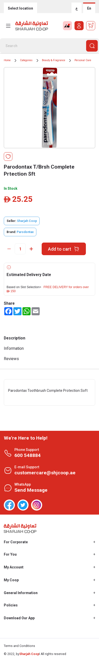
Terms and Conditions (19, 646)
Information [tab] (14, 348)
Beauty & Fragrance (53, 60)
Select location (20, 8)
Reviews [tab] (11, 358)
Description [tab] (14, 338)
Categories (26, 60)
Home (7, 60)
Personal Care (83, 60)
